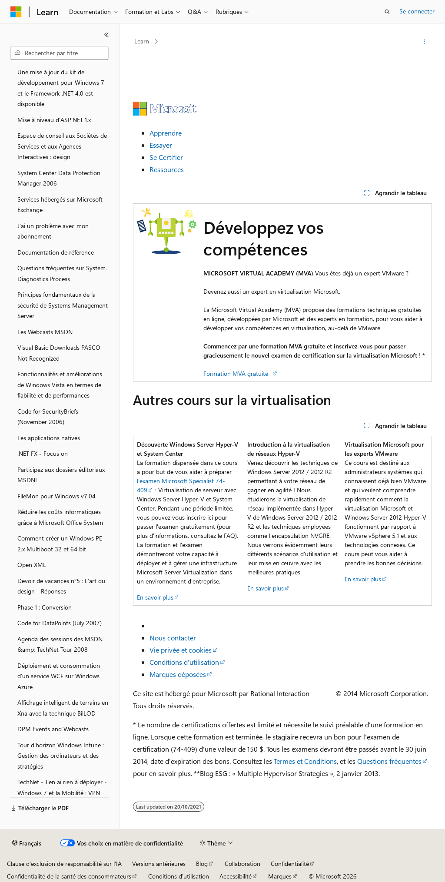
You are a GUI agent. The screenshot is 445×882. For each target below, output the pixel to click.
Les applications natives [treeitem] (48, 438)
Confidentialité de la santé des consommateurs (69, 876)
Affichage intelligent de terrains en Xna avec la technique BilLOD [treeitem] (62, 707)
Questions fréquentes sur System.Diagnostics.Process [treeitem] (62, 273)
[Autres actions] (424, 42)
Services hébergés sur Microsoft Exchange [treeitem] (60, 204)
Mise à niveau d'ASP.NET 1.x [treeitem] (54, 120)
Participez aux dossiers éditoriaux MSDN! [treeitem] (61, 474)
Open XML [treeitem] (31, 564)
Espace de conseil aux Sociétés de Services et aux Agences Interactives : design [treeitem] (62, 146)
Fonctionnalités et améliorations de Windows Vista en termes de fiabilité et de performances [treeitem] (59, 384)
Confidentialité (290, 863)
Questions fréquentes (389, 761)
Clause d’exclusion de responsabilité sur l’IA (64, 863)
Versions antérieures (159, 863)
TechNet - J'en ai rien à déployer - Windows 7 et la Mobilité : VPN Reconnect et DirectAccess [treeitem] (62, 792)
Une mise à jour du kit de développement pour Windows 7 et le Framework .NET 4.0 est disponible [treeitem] (60, 88)
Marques (280, 876)
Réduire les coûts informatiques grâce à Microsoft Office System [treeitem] (60, 517)
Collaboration (242, 863)
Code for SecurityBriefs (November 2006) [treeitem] (47, 416)
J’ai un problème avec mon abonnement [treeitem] (53, 231)
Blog (202, 863)
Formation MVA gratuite (237, 373)
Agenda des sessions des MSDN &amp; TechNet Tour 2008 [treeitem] (60, 644)
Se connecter (417, 11)
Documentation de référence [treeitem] (55, 252)
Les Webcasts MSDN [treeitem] (45, 332)
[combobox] (59, 53)
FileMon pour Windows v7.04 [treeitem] (56, 496)
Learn (141, 41)
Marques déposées (177, 674)
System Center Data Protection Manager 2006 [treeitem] (58, 178)
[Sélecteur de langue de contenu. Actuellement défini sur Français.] (26, 843)
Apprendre (165, 132)
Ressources (166, 169)
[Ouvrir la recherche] (387, 12)
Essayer (160, 144)
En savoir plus (155, 597)
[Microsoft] (16, 11)
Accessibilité (235, 876)
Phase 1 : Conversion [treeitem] (44, 607)
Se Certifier (166, 157)
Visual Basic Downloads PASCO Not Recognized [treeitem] (58, 352)
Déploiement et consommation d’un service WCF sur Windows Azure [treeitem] (58, 676)
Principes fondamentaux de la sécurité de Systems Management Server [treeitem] (62, 305)
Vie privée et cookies (180, 649)
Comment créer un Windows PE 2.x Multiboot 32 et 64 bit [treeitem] (59, 543)
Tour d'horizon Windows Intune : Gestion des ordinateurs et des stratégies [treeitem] (60, 755)
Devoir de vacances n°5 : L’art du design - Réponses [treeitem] (61, 586)
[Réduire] (106, 35)
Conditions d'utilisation (184, 661)
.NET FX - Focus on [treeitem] (42, 453)
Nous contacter (172, 637)
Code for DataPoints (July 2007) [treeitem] (59, 623)
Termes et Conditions (305, 761)
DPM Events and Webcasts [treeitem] (53, 729)
